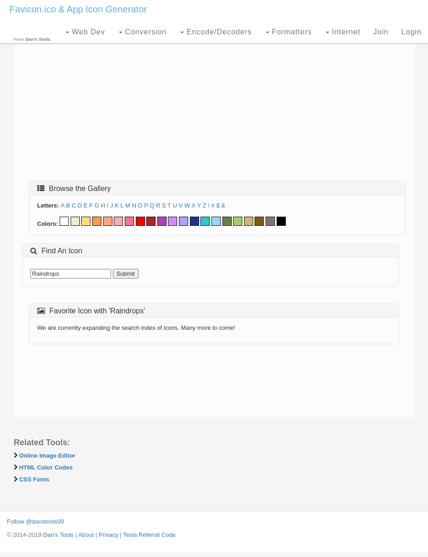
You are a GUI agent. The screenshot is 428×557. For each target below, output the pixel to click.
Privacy (108, 534)
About (86, 534)
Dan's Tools (58, 534)
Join (380, 32)
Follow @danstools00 (35, 521)
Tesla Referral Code (149, 534)
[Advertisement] (214, 108)
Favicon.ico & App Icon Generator (78, 9)
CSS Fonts (34, 479)
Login (411, 32)
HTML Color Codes (46, 467)
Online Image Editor (47, 455)
